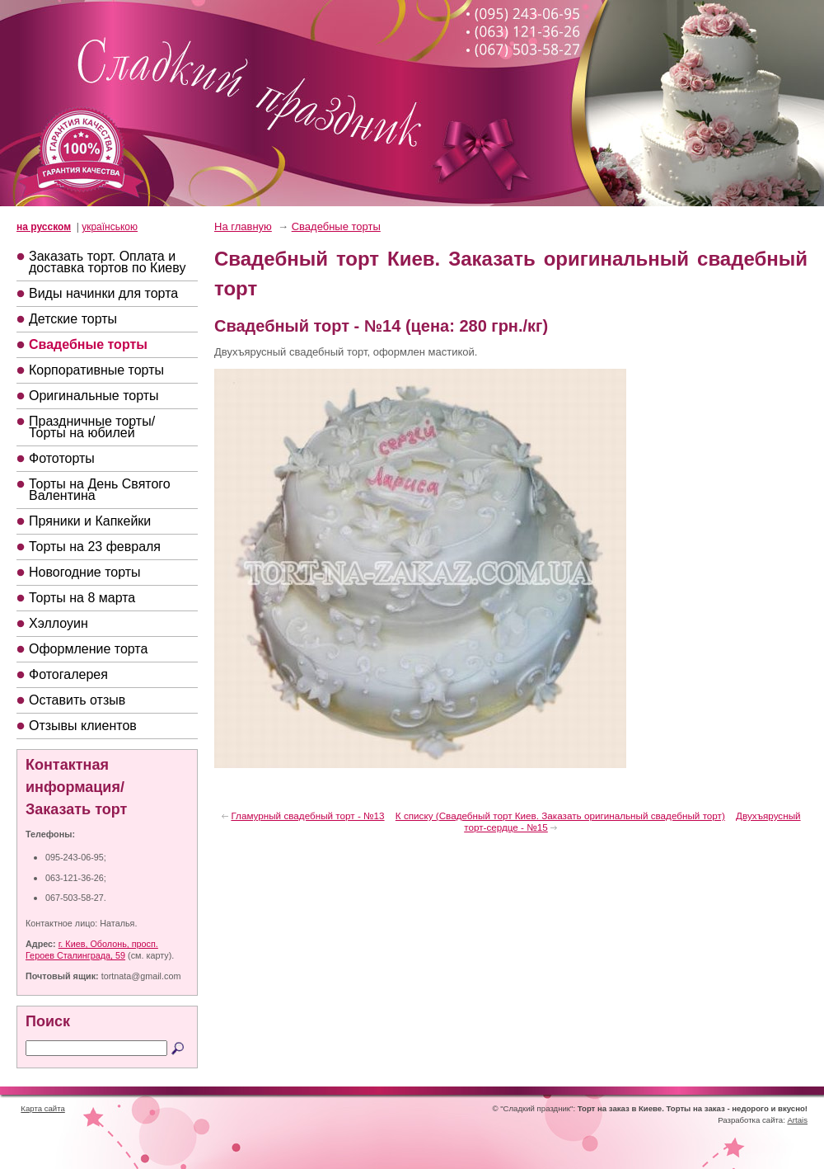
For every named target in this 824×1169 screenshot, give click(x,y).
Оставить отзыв (77, 700)
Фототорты (62, 458)
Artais (797, 1119)
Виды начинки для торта (103, 293)
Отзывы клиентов (83, 726)
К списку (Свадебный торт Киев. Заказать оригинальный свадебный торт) (560, 815)
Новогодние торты (85, 572)
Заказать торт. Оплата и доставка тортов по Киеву (107, 262)
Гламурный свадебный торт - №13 (307, 815)
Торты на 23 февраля (95, 547)
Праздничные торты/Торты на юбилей (92, 427)
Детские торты (73, 319)
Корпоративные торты (96, 370)
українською (110, 227)
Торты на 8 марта (82, 598)
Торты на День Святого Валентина (100, 489)
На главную (243, 226)
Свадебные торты (88, 344)
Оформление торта (88, 649)
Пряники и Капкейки (90, 521)
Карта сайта (42, 1108)
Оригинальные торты (94, 396)
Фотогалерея (68, 674)
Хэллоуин (58, 623)
